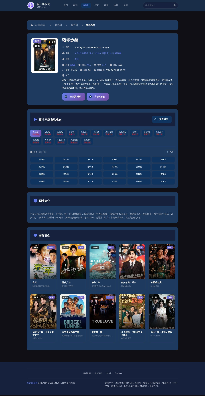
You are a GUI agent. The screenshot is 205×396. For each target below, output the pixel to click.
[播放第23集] (139, 182)
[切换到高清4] (134, 133)
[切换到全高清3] (59, 133)
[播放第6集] (163, 160)
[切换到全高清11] (109, 133)
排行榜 (108, 374)
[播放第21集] (90, 182)
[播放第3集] (90, 160)
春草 (35, 283)
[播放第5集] (139, 160)
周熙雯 (105, 53)
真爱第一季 (97, 333)
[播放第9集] (90, 168)
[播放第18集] (163, 175)
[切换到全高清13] (122, 133)
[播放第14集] (66, 175)
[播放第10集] (114, 168)
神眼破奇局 (156, 283)
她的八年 (66, 283)
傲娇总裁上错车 (128, 283)
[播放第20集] (66, 182)
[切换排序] (170, 152)
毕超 (112, 53)
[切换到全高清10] (61, 142)
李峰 (76, 59)
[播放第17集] (139, 175)
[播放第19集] (41, 182)
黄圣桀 (77, 53)
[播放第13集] (41, 175)
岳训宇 (118, 53)
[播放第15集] (90, 175)
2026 (72, 65)
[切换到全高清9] (48, 142)
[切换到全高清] (35, 133)
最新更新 (98, 374)
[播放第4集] (114, 160)
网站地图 (87, 374)
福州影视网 (32, 383)
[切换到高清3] (96, 133)
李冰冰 (98, 53)
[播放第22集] (114, 182)
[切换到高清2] (47, 133)
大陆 (88, 65)
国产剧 (74, 25)
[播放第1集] (41, 160)
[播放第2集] (66, 160)
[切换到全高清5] (84, 133)
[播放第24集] (163, 182)
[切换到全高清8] (35, 142)
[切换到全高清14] (87, 142)
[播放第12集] (163, 168)
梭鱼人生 (96, 283)
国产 (104, 65)
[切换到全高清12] (74, 142)
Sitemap (118, 374)
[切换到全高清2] (147, 133)
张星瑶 (85, 53)
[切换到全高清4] (72, 133)
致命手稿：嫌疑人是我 (161, 333)
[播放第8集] (66, 168)
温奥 (91, 53)
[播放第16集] (114, 175)
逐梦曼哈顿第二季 (70, 333)
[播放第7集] (41, 168)
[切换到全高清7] (159, 133)
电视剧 (58, 25)
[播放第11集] (139, 168)
